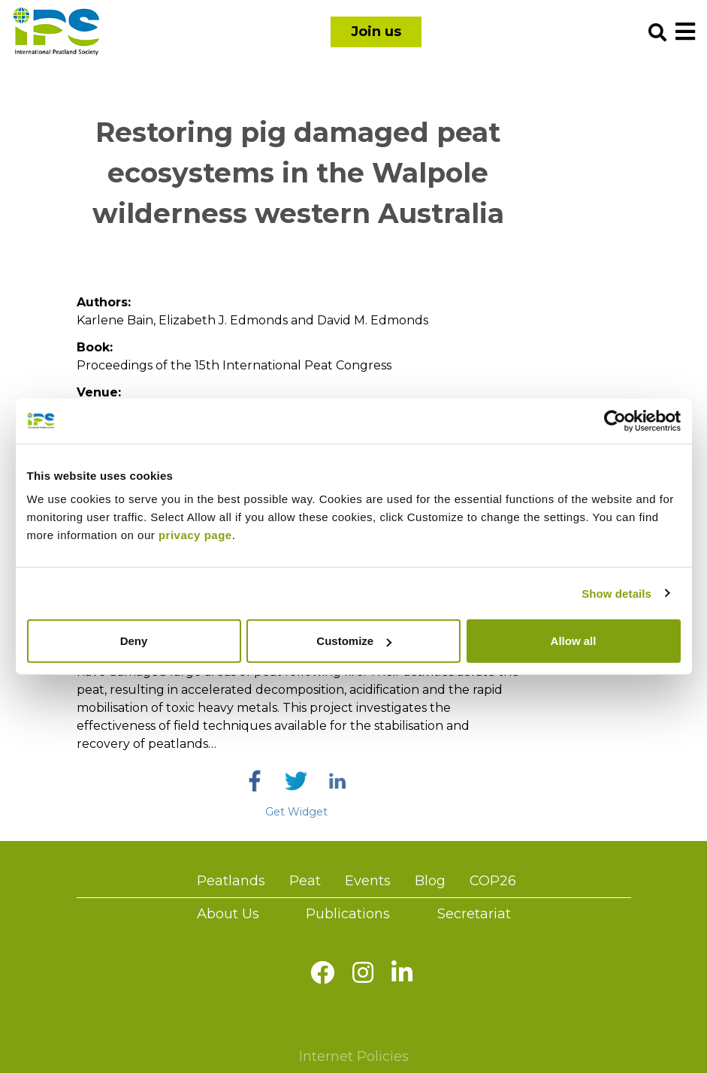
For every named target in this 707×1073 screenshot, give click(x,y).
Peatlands (231, 881)
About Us (228, 914)
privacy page (195, 535)
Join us (376, 31)
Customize (353, 640)
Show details (616, 592)
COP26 (493, 881)
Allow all (574, 640)
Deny (134, 640)
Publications (348, 914)
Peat (305, 881)
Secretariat (474, 914)
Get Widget (296, 811)
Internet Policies (354, 1056)
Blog (430, 881)
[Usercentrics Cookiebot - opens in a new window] (615, 420)
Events (368, 881)
